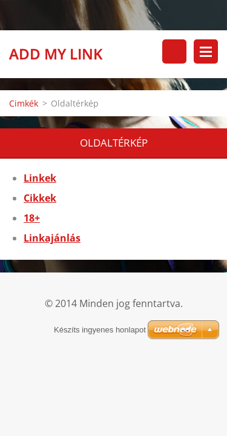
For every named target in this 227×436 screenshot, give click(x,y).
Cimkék (23, 103)
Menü (206, 51)
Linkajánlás (52, 238)
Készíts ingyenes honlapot (100, 329)
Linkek (40, 178)
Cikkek (40, 198)
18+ (32, 218)
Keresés (174, 51)
